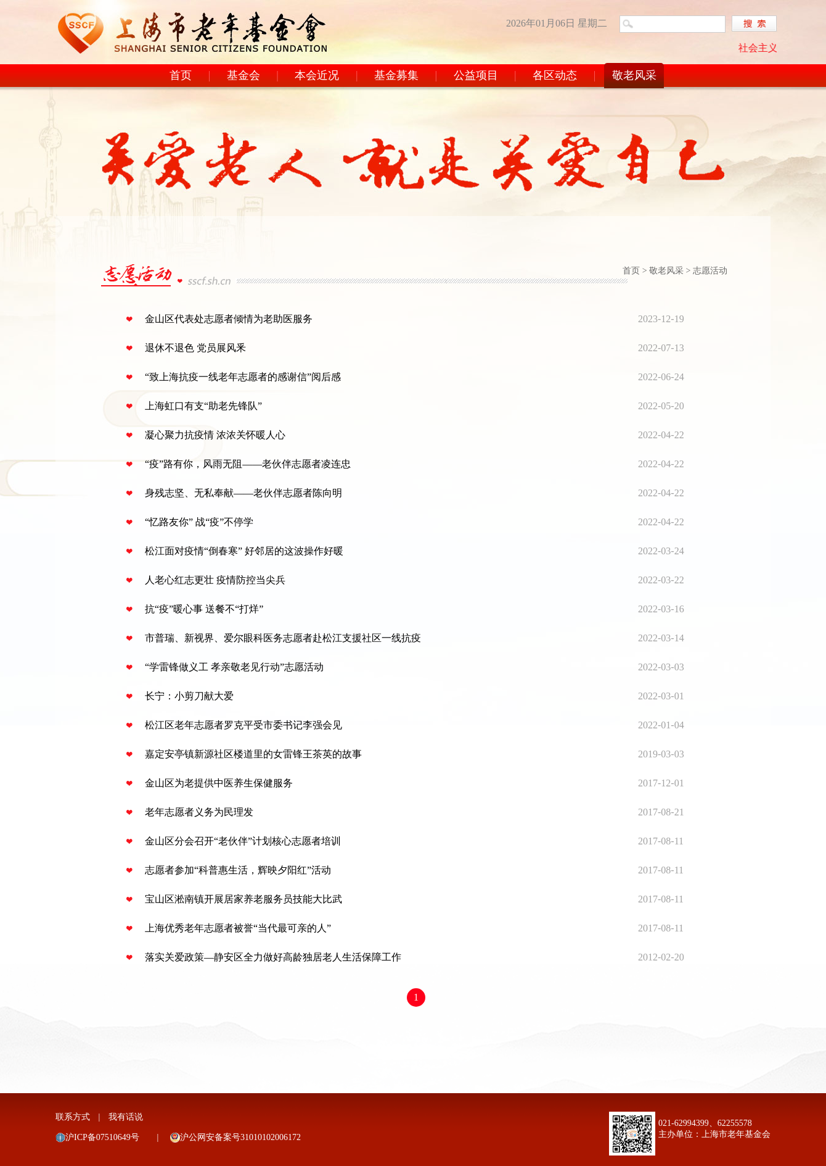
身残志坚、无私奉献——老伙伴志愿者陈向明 (243, 493)
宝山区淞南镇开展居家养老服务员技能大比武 (243, 899)
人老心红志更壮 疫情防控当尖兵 (215, 580)
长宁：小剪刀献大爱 (189, 696)
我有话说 (125, 1117)
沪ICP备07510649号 (102, 1137)
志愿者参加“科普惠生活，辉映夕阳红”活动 (238, 870)
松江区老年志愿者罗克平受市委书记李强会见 (243, 725)
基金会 (243, 75)
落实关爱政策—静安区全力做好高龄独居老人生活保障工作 (273, 957)
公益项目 (476, 75)
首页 (181, 75)
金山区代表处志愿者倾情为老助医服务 (229, 319)
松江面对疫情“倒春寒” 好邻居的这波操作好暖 (244, 551)
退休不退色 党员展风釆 (195, 348)
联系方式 (72, 1117)
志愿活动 (710, 270)
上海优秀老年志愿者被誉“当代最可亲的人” (238, 928)
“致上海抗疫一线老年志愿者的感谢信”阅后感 (243, 377)
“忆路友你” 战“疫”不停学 (199, 522)
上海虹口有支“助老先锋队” (203, 406)
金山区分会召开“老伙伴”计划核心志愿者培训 (243, 841)
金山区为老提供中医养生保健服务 (219, 783)
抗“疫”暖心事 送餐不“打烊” (204, 609)
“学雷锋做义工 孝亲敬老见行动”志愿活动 (234, 667)
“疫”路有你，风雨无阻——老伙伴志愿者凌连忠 (248, 464)
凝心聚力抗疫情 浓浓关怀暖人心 (215, 435)
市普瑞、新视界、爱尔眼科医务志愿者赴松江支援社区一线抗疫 (283, 638)
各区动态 (555, 75)
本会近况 (317, 75)
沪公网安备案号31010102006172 (240, 1137)
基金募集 (396, 75)
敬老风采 (634, 75)
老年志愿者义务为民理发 (199, 812)
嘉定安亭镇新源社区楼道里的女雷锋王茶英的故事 (253, 754)
